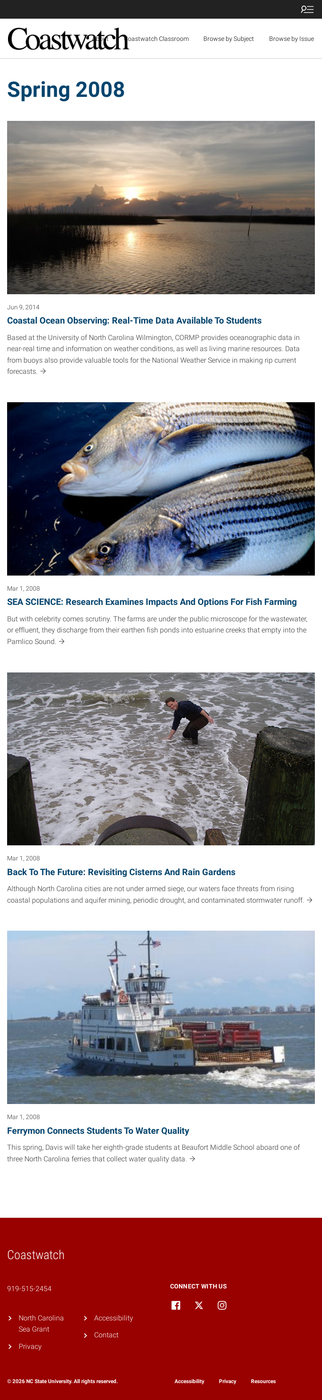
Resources (263, 1381)
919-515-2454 (29, 1288)
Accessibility (113, 1318)
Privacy (30, 1346)
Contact (106, 1335)
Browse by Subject (228, 38)
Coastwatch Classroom (156, 38)
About (100, 38)
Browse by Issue (291, 38)
